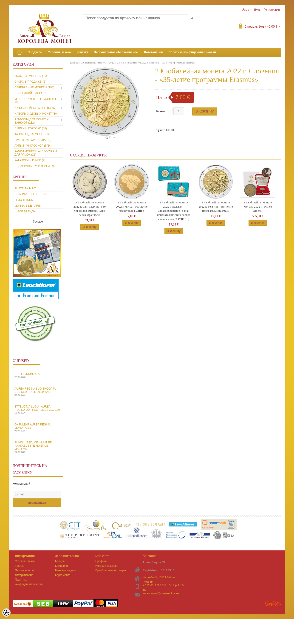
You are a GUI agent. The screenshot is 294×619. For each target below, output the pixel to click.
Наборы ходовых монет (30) (36, 113)
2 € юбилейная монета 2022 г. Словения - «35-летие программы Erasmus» (156, 62)
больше (38, 221)
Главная (74, 62)
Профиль (101, 561)
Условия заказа (59, 52)
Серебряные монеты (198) (34, 87)
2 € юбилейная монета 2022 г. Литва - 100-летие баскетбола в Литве (131, 206)
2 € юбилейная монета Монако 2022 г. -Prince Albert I (257, 206)
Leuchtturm (24, 200)
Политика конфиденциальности (192, 52)
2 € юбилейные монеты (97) (35, 108)
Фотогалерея (153, 52)
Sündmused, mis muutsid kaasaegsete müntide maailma (37, 447)
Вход (257, 9)
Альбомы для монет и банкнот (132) (31, 121)
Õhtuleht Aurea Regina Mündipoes (37, 427)
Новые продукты (65, 570)
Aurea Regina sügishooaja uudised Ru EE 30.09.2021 (37, 391)
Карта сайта (63, 575)
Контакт (82, 52)
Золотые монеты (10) (30, 76)
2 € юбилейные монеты (93, 62)
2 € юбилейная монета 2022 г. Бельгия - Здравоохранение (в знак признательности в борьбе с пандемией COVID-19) (173, 211)
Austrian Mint (25, 188)
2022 (111, 62)
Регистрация (272, 9)
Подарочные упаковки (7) (34, 166)
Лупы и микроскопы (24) (33, 145)
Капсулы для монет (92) (32, 134)
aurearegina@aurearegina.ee (161, 593)
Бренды (60, 561)
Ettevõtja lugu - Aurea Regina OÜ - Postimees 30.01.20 (37, 409)
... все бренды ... (26, 211)
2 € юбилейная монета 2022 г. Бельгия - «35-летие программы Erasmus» (216, 206)
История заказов (106, 565)
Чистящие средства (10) (32, 140)
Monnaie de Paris (27, 205)
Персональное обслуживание (116, 52)
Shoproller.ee (273, 604)
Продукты (35, 52)
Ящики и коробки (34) (30, 128)
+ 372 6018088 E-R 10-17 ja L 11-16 (163, 586)
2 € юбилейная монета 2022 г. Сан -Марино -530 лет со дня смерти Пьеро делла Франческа (90, 209)
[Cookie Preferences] (6, 612)
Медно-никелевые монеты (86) (35, 100)
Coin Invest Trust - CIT (31, 194)
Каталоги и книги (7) (29, 160)
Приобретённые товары (110, 570)
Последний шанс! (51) (31, 93)
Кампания (61, 565)
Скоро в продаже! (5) (30, 81)
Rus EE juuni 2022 (37, 375)
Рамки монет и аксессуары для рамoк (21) (35, 153)
